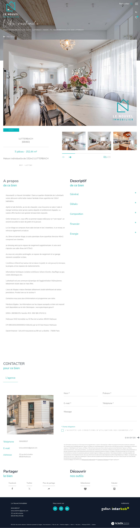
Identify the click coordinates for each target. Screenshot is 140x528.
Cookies (94, 524)
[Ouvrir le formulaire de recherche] (125, 3)
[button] (70, 157)
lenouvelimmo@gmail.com (28, 448)
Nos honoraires (47, 524)
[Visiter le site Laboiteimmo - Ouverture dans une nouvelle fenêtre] (120, 523)
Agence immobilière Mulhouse (14, 30)
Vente (29, 30)
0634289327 (23, 441)
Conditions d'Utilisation (103, 459)
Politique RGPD (86, 524)
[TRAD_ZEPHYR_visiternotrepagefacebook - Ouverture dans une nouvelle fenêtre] (55, 509)
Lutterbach (37, 30)
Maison (45, 30)
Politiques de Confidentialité (88, 459)
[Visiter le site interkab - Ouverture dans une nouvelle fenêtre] (120, 508)
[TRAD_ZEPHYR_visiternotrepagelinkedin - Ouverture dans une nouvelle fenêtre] (67, 509)
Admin (72, 524)
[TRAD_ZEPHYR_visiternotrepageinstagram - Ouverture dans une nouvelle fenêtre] (61, 509)
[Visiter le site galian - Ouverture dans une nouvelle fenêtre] (106, 508)
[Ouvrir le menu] (136, 4)
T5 (51, 30)
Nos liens (78, 524)
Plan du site (55, 524)
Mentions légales (64, 524)
